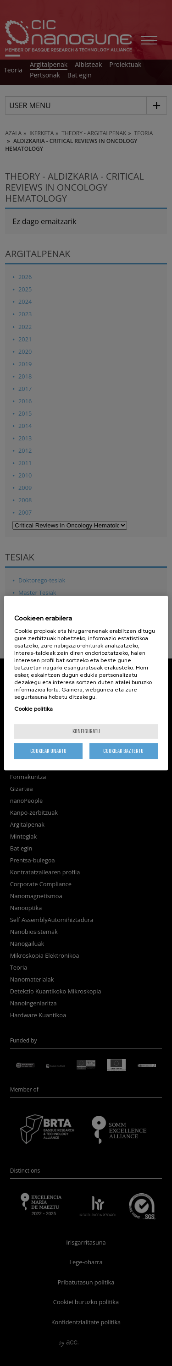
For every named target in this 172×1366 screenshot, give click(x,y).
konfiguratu (86, 731)
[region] (85, 683)
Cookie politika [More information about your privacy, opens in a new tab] (33, 709)
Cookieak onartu (48, 750)
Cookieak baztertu (123, 750)
